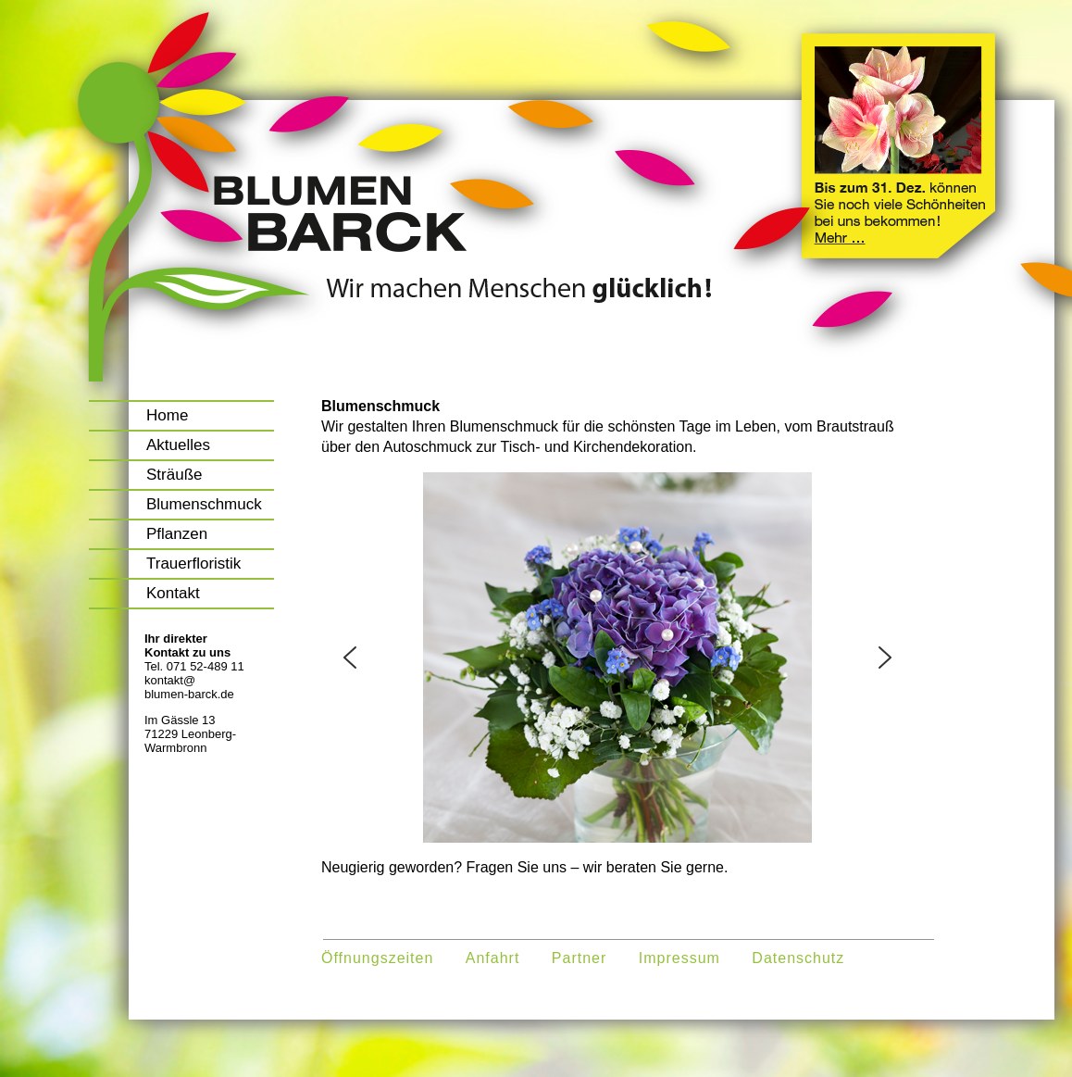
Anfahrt (493, 958)
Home (167, 415)
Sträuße (174, 474)
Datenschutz (798, 958)
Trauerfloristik (193, 563)
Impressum (679, 958)
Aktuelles (178, 445)
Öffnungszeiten (377, 958)
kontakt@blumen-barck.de (189, 687)
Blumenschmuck (204, 504)
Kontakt (173, 593)
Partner (579, 958)
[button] (350, 657)
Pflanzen (176, 534)
